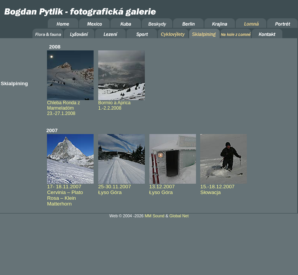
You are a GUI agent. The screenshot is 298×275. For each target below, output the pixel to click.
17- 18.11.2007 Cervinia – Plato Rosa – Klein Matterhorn (70, 193)
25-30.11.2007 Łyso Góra (121, 187)
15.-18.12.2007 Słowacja (223, 187)
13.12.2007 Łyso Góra (172, 187)
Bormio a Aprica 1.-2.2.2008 (121, 103)
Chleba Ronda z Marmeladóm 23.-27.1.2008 (70, 106)
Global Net (178, 216)
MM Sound (155, 216)
